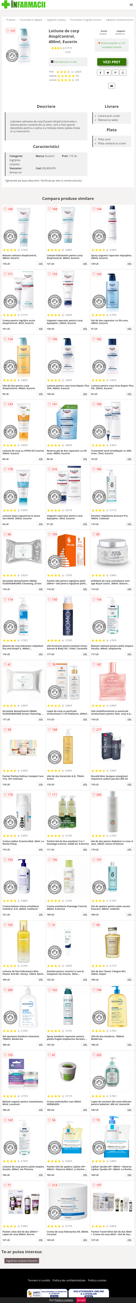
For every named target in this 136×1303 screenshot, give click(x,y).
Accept (81, 1300)
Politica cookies (97, 1280)
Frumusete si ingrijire (31, 19)
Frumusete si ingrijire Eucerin (85, 19)
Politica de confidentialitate (69, 1280)
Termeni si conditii (39, 1280)
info (41, 263)
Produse (10, 19)
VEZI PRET (111, 61)
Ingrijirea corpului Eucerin (119, 19)
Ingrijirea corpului (56, 19)
